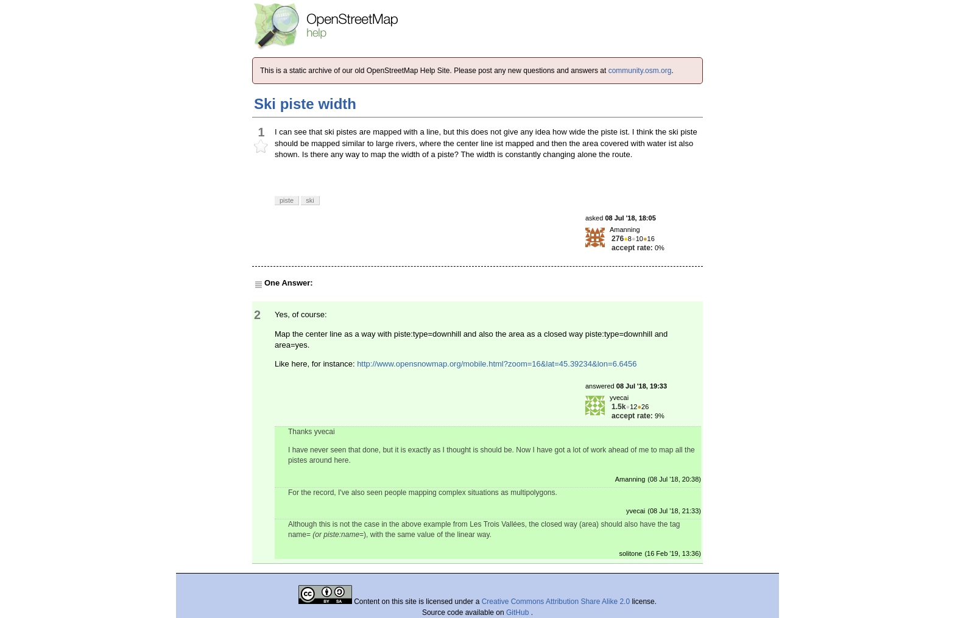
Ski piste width (305, 104)
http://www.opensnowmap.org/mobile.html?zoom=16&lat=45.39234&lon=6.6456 (496, 363)
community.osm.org (640, 70)
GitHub (518, 612)
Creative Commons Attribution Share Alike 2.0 (556, 601)
